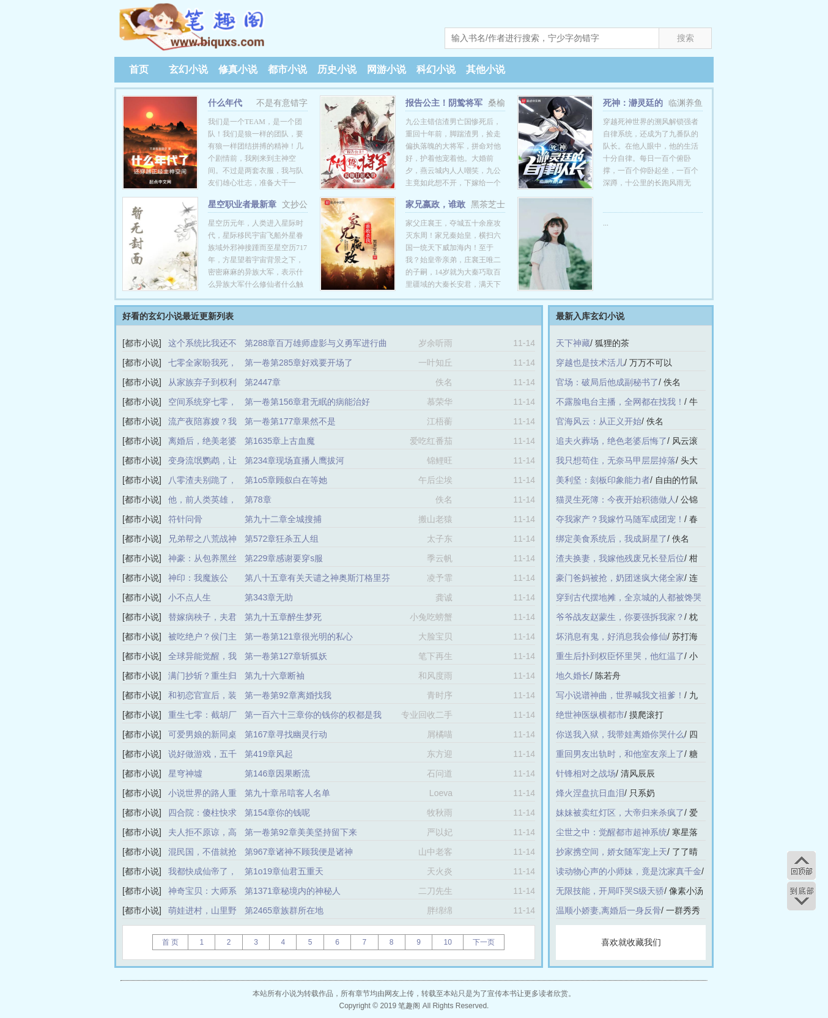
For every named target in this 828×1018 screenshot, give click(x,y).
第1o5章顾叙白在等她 (286, 480)
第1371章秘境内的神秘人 (293, 891)
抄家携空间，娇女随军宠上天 (611, 852)
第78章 (258, 499)
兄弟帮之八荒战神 (202, 539)
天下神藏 (573, 343)
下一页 (484, 942)
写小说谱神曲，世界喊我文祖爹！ (620, 695)
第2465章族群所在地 (284, 910)
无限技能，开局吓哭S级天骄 (610, 891)
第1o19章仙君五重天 (284, 871)
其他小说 (485, 69)
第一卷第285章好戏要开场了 (299, 362)
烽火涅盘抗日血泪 (590, 793)
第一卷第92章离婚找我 (288, 695)
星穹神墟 (185, 773)
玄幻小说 (188, 69)
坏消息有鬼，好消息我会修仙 (611, 636)
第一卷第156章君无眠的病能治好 (307, 402)
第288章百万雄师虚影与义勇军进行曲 (316, 343)
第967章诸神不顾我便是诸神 (299, 852)
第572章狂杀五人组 (282, 539)
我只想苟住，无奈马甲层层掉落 (616, 460)
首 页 (170, 942)
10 (448, 942)
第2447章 (263, 382)
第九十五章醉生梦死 (283, 617)
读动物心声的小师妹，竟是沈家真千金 (628, 871)
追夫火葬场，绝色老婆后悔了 (611, 441)
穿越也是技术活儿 (590, 362)
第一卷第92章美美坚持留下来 (301, 832)
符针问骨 (185, 519)
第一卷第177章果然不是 (290, 421)
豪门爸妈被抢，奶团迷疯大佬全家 (620, 578)
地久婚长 (573, 676)
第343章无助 (269, 597)
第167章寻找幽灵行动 (286, 734)
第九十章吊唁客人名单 (287, 793)
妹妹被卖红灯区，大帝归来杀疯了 (620, 812)
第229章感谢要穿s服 (284, 558)
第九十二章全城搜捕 (283, 519)
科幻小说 (436, 69)
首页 (139, 69)
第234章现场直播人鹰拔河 (294, 460)
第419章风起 (269, 754)
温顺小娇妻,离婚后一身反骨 (608, 910)
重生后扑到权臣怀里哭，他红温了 (620, 656)
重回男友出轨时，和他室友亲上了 (620, 754)
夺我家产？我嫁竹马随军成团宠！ (620, 519)
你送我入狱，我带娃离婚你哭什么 (620, 734)
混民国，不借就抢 (202, 852)
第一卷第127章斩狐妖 (286, 656)
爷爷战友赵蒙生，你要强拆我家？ (620, 617)
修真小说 (237, 69)
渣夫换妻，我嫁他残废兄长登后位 (620, 558)
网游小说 (386, 69)
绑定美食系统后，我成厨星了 (611, 539)
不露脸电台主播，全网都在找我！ (620, 402)
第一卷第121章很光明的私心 (299, 636)
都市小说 (287, 69)
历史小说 (337, 69)
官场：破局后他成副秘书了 (607, 382)
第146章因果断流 (277, 773)
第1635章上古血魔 (280, 441)
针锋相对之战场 (586, 773)
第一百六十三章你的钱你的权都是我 (313, 715)
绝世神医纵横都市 (590, 715)
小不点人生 (189, 597)
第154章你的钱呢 (277, 812)
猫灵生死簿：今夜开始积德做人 (616, 499)
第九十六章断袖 (275, 676)
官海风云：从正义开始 (598, 421)
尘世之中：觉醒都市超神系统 (611, 832)
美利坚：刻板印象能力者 (603, 480)
